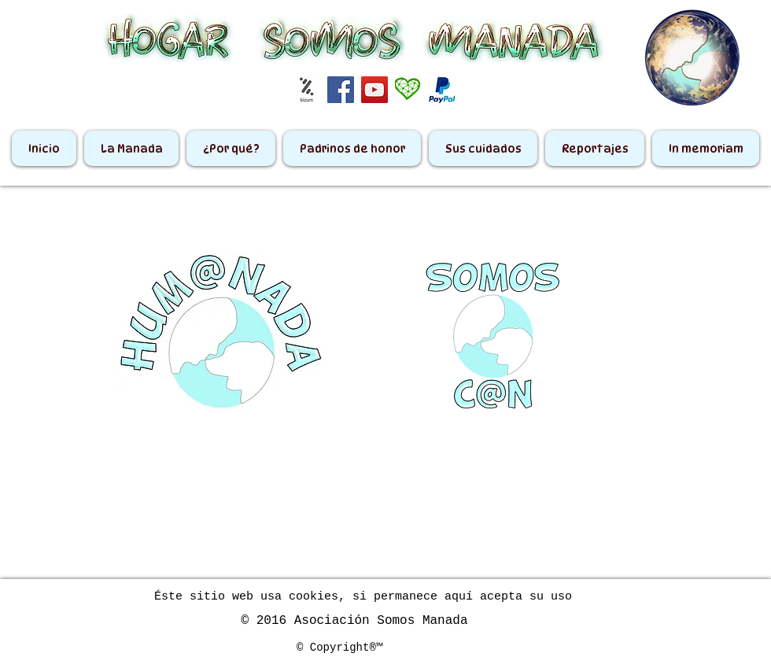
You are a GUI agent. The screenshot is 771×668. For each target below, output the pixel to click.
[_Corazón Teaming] (408, 89)
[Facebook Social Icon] (340, 89)
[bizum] (306, 89)
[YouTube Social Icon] (374, 89)
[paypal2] (442, 89)
